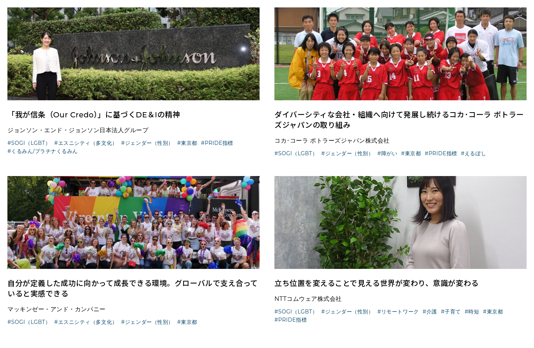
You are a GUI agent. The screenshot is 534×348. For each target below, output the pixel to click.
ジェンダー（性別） (149, 143)
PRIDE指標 (219, 143)
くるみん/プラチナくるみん (44, 151)
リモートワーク (400, 311)
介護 (431, 311)
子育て (453, 311)
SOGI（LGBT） (30, 143)
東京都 (189, 143)
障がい (389, 153)
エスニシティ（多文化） (88, 143)
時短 (473, 311)
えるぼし (475, 153)
